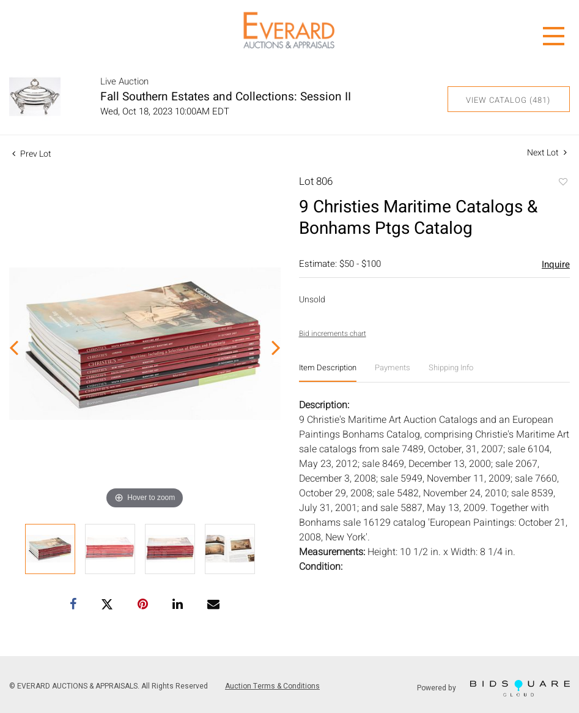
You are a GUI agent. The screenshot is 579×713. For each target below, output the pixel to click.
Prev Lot (31, 153)
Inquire (556, 264)
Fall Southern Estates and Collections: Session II (225, 96)
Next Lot (547, 152)
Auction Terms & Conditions (272, 686)
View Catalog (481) (508, 100)
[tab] (327, 372)
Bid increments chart (332, 333)
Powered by (493, 688)
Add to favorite (562, 183)
